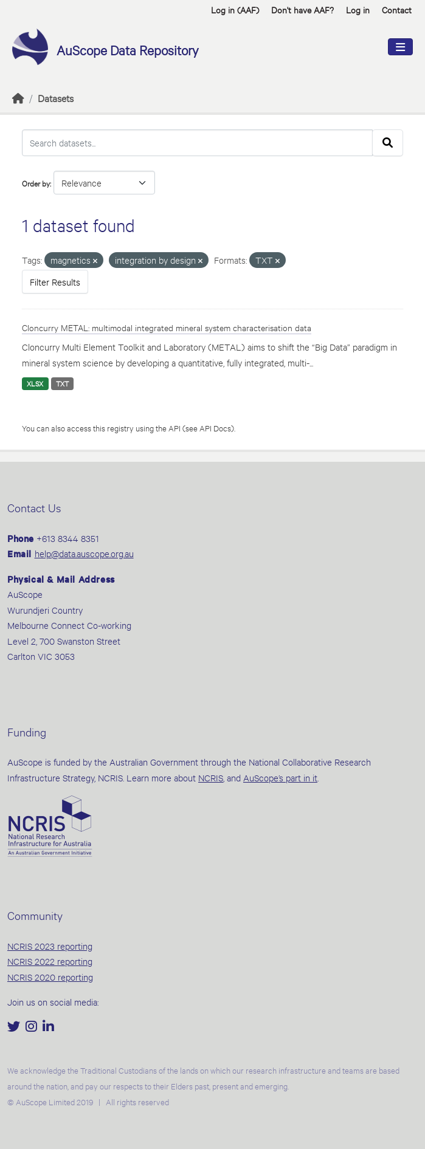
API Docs (215, 427)
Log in (358, 9)
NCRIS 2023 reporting (49, 946)
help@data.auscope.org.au (84, 553)
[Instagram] (33, 1027)
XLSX (35, 383)
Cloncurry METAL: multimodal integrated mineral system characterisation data (166, 327)
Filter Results (55, 281)
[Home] (18, 97)
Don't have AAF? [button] (302, 9)
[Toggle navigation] (400, 47)
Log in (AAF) (235, 9)
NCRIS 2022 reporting (49, 961)
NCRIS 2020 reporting (50, 977)
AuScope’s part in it (280, 777)
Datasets (56, 97)
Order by (36, 182)
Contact (397, 9)
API (174, 427)
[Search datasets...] (197, 142)
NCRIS (210, 777)
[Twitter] (14, 1027)
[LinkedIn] (48, 1027)
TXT (62, 383)
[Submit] (387, 142)
